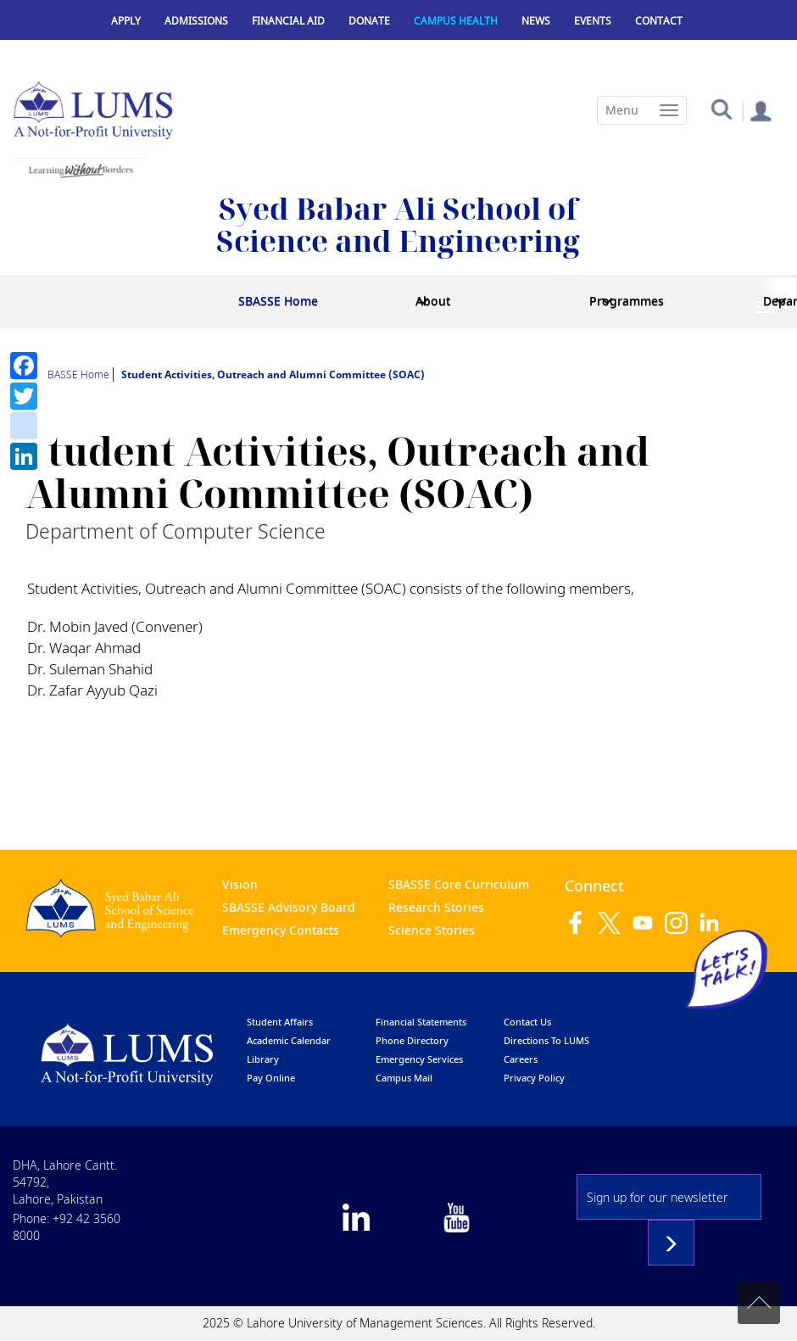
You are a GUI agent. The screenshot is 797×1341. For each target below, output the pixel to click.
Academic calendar (289, 1040)
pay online (271, 1077)
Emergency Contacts (280, 930)
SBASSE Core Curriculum (458, 884)
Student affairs (280, 1021)
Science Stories (431, 930)
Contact (659, 21)
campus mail (404, 1077)
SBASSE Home (278, 301)
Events (592, 21)
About (432, 301)
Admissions (196, 21)
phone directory (412, 1040)
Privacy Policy (534, 1077)
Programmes (626, 301)
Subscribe (671, 1243)
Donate (369, 21)
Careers (521, 1059)
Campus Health (456, 21)
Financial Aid (288, 21)
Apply (126, 21)
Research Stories (436, 907)
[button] (721, 108)
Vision (240, 884)
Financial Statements (421, 1021)
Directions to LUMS (546, 1040)
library (263, 1059)
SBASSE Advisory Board (288, 907)
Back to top (759, 1303)
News (535, 21)
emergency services (419, 1059)
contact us (527, 1021)
